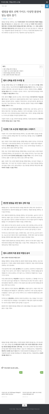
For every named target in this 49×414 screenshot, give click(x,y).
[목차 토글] (40, 66)
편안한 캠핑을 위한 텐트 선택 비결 (12, 73)
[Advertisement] (22, 49)
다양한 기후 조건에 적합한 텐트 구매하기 (13, 71)
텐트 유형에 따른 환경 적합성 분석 (12, 74)
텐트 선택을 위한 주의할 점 (10, 69)
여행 (3, 6)
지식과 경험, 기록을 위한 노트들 (10, 2)
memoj (5, 18)
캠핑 (6, 6)
